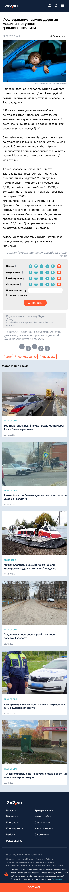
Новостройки (43, 816)
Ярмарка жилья (44, 810)
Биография (13, 822)
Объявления (42, 822)
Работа (10, 834)
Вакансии (12, 816)
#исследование (26, 356)
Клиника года (14, 828)
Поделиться (57, 36)
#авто (8, 356)
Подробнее (57, 879)
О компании (42, 834)
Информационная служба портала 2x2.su (42, 254)
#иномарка (47, 356)
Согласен (34, 887)
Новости (11, 810)
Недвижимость (44, 828)
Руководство (14, 840)
